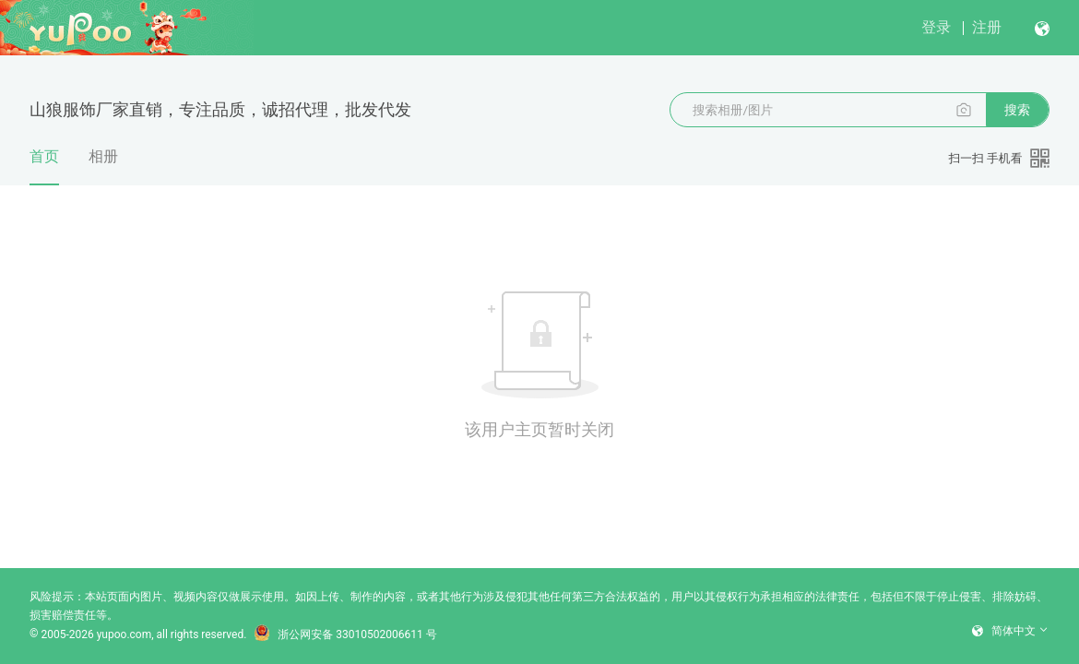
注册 (987, 27)
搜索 (1017, 109)
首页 (44, 166)
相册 (103, 156)
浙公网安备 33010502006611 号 (345, 634)
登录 (936, 27)
